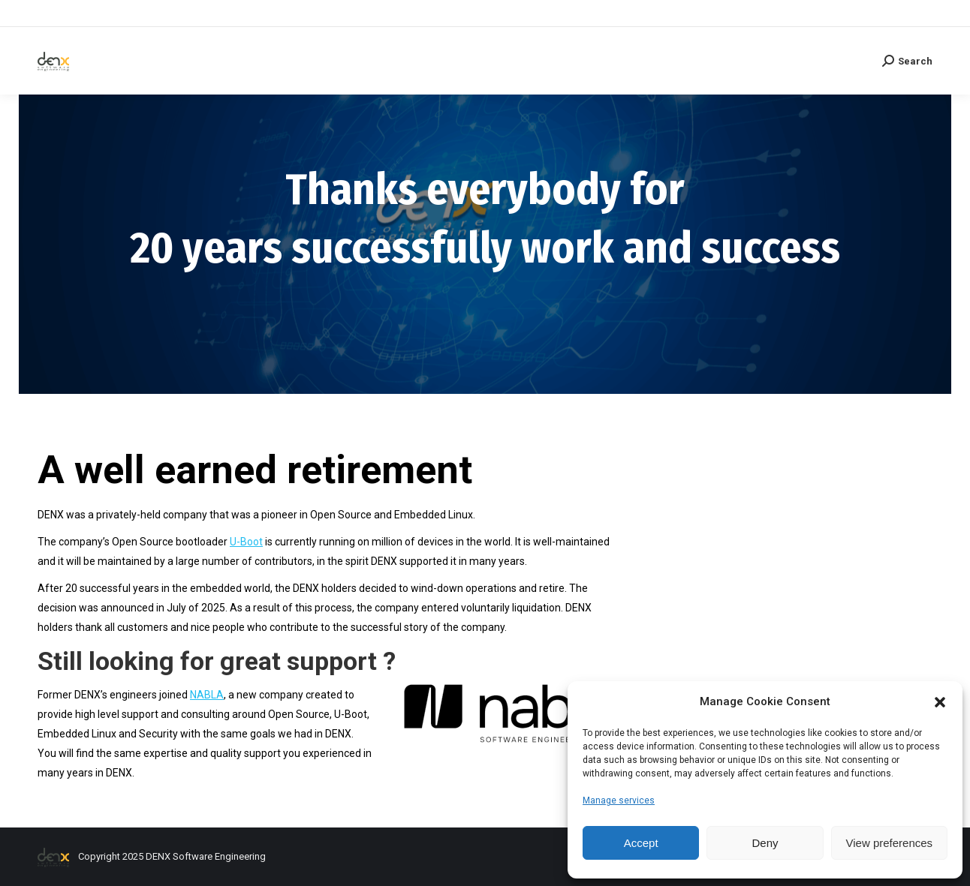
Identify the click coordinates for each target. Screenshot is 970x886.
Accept (641, 842)
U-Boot (246, 542)
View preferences (889, 842)
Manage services (619, 800)
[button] (939, 702)
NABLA (207, 695)
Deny (765, 842)
